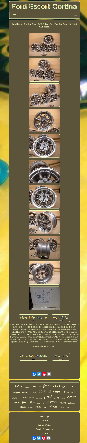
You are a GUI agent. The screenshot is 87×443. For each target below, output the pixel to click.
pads (45, 407)
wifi (44, 403)
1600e (62, 407)
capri (57, 391)
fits (24, 402)
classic (27, 387)
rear (68, 407)
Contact (44, 421)
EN (42, 433)
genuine (68, 386)
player (23, 407)
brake (71, 397)
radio (38, 406)
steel (31, 397)
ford (48, 396)
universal (71, 403)
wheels (53, 406)
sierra (37, 386)
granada (33, 392)
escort (52, 402)
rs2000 (56, 398)
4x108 (63, 402)
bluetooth (70, 392)
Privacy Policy (44, 425)
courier (30, 407)
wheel (56, 386)
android (15, 398)
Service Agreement (44, 429)
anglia (38, 403)
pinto (17, 402)
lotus (18, 386)
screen (39, 398)
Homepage (44, 416)
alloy (32, 402)
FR (46, 433)
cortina (45, 391)
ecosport (16, 392)
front (46, 386)
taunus (25, 392)
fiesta (63, 398)
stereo (24, 397)
